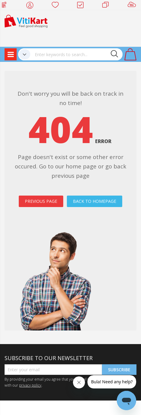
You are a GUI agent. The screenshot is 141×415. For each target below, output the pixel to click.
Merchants (107, 6)
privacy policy (30, 385)
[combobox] (76, 54)
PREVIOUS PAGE (41, 201)
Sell (133, 6)
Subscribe (119, 369)
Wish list (57, 6)
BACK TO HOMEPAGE (94, 201)
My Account (31, 6)
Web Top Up (6, 6)
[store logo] (26, 21)
